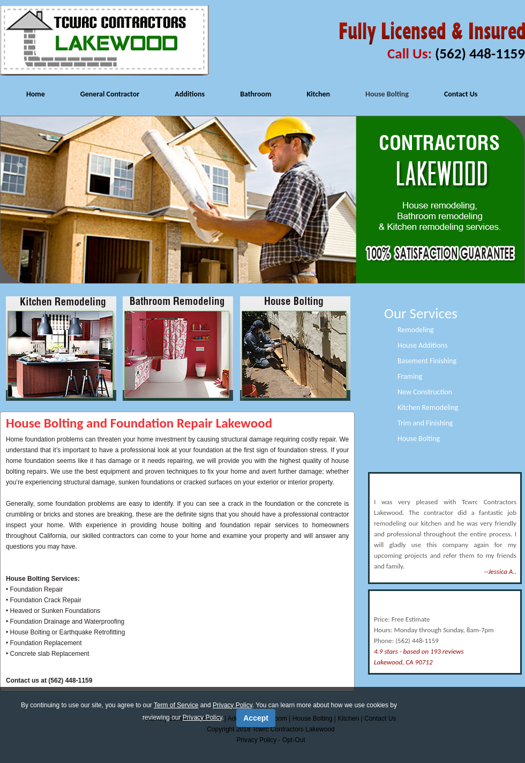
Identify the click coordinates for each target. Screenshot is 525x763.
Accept (255, 718)
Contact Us (461, 94)
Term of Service (176, 705)
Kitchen (318, 94)
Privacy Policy (232, 705)
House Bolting (387, 94)
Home (35, 94)
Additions (190, 94)
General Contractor (110, 94)
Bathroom (255, 94)
